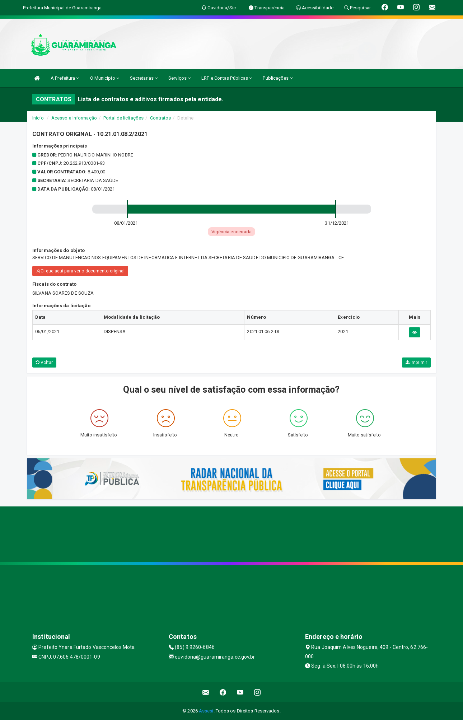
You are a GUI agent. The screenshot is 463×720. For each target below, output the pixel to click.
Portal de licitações (123, 118)
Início (38, 118)
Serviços (179, 78)
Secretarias (144, 78)
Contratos (160, 118)
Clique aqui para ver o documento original (80, 270)
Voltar (44, 362)
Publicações (278, 78)
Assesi (206, 711)
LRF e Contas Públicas (226, 78)
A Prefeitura (65, 78)
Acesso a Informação (74, 118)
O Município (104, 78)
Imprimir (416, 362)
